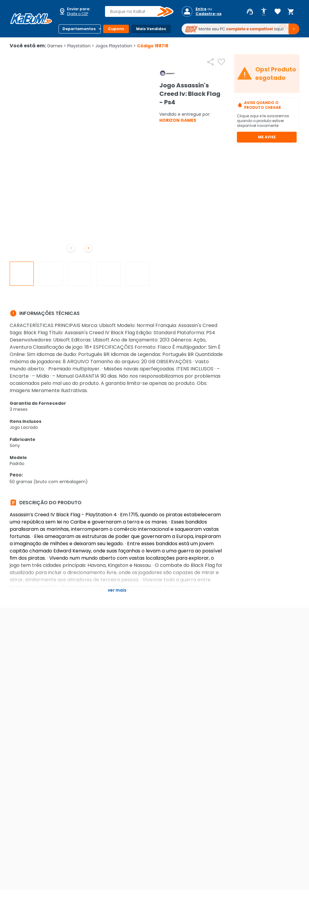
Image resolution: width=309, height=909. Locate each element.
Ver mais (117, 590)
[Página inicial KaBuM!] (31, 18)
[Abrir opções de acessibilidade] (263, 11)
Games (56, 46)
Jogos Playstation (115, 46)
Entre (201, 9)
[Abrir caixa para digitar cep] (78, 11)
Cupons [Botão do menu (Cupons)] (116, 28)
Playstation (80, 46)
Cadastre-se (208, 13)
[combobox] (135, 11)
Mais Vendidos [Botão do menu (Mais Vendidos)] (151, 28)
